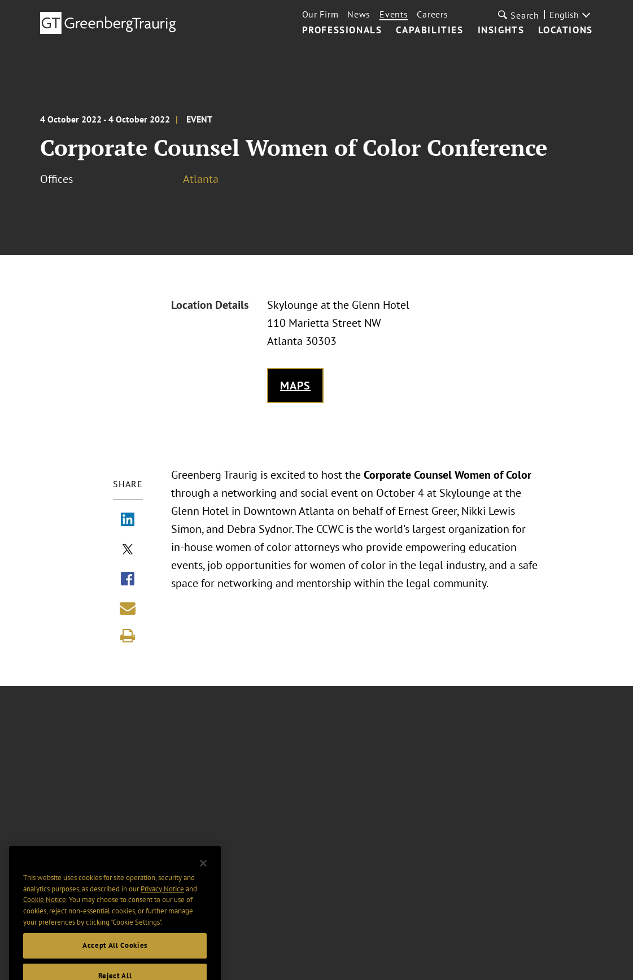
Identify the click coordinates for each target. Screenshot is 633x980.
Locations (565, 30)
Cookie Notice (44, 908)
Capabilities (429, 30)
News (358, 14)
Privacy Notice (162, 897)
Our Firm (320, 14)
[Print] (127, 636)
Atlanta (201, 179)
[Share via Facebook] (127, 580)
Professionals (342, 30)
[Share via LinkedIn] (127, 520)
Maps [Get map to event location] (296, 385)
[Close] (203, 872)
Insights (501, 30)
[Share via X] (127, 550)
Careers (432, 14)
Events (393, 14)
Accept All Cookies (114, 954)
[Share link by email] (128, 608)
